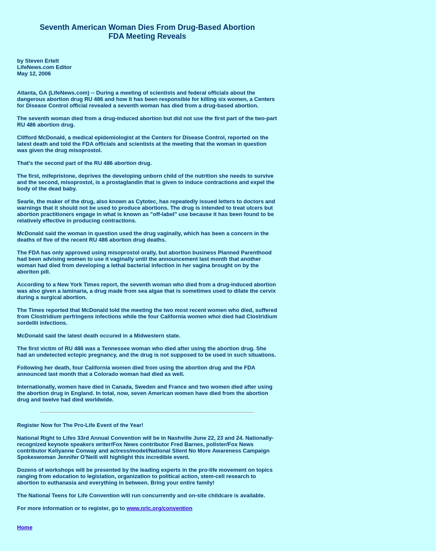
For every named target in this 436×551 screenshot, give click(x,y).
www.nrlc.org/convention (159, 508)
